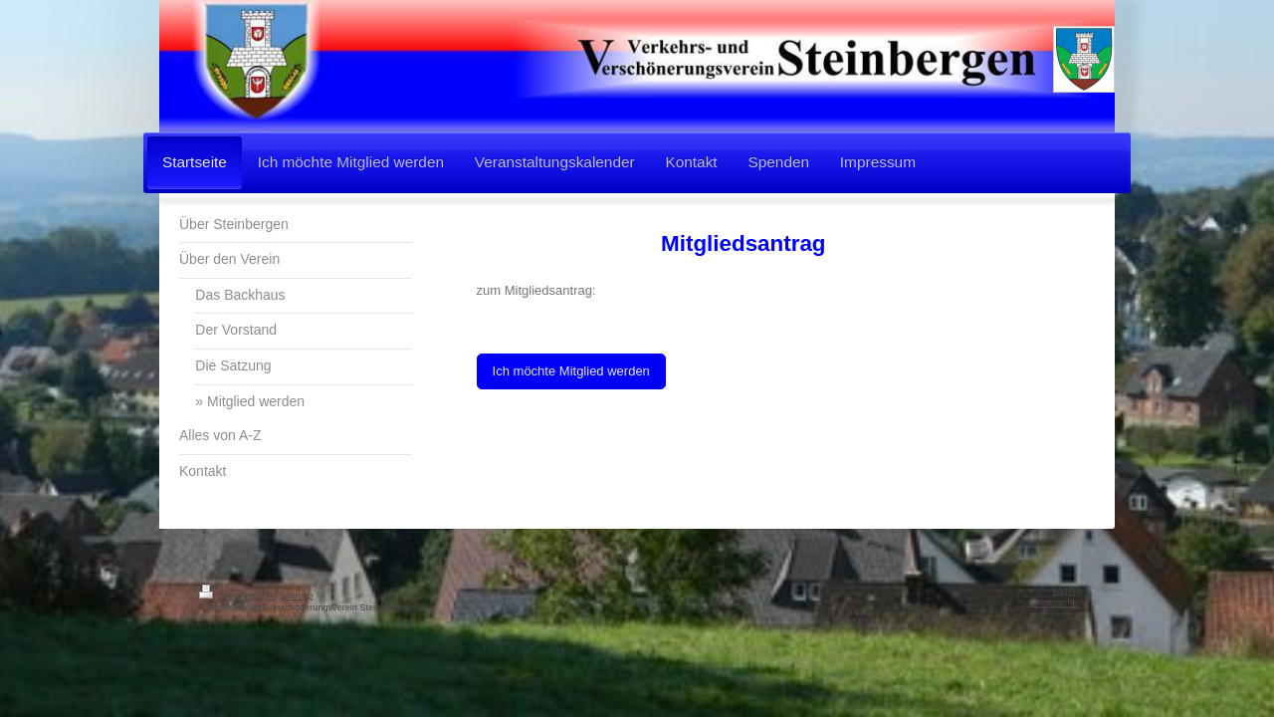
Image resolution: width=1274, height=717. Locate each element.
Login (1064, 591)
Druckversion (237, 595)
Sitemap (296, 595)
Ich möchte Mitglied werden (571, 370)
